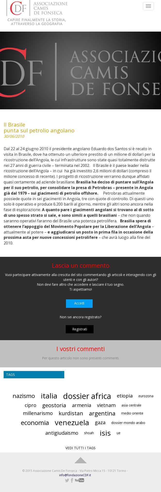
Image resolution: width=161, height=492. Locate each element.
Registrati (79, 329)
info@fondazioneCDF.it (75, 475)
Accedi (79, 303)
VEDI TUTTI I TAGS (80, 448)
